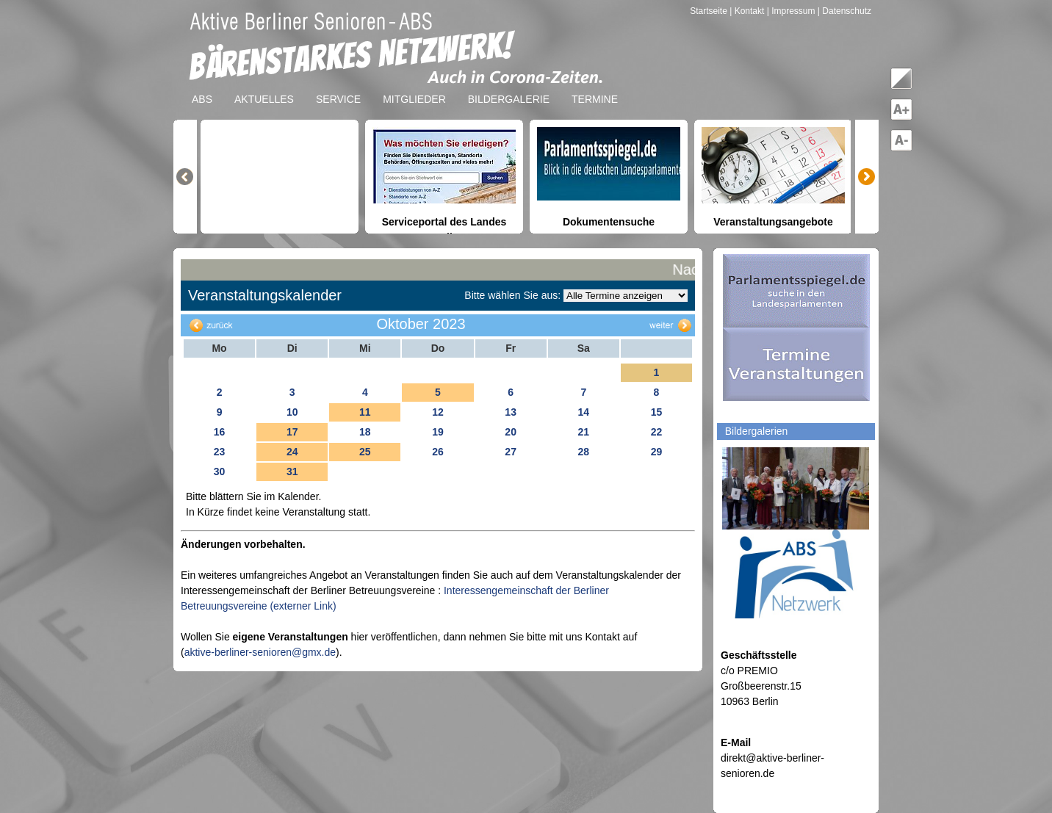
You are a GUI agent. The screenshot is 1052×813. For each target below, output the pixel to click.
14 (583, 412)
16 (220, 432)
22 (657, 432)
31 (292, 471)
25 (365, 452)
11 (365, 412)
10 (292, 412)
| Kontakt (747, 11)
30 (220, 471)
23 (220, 452)
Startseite (709, 11)
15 (657, 412)
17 (292, 432)
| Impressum (791, 11)
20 (510, 432)
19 (438, 432)
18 (365, 432)
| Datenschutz (844, 11)
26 (438, 452)
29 (657, 452)
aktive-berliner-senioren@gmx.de (260, 652)
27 (510, 452)
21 (583, 432)
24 (292, 452)
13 (510, 412)
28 (583, 452)
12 (438, 412)
